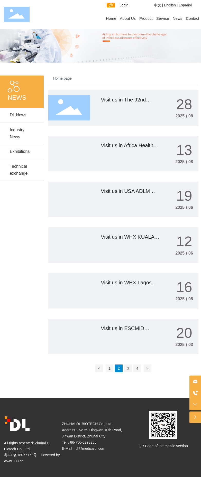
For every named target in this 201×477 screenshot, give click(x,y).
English (170, 5)
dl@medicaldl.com (90, 448)
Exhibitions (20, 151)
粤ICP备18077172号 (20, 455)
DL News (18, 115)
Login (124, 5)
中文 (157, 5)
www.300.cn (13, 461)
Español (185, 5)
